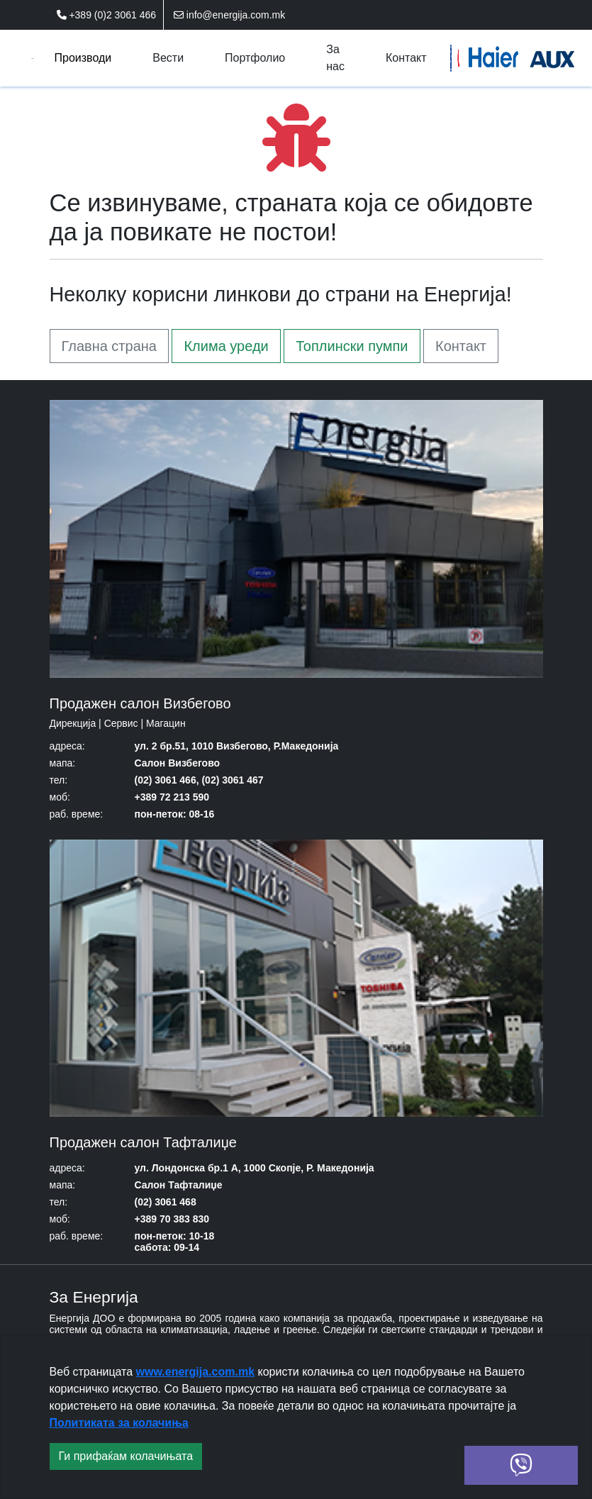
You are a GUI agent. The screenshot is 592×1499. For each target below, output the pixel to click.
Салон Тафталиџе (179, 1185)
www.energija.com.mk (195, 1372)
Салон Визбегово (177, 763)
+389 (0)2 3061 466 (107, 15)
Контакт (460, 346)
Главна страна (109, 346)
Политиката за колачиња (119, 1423)
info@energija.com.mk (229, 15)
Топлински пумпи (352, 346)
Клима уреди (226, 346)
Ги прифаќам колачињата (126, 1456)
